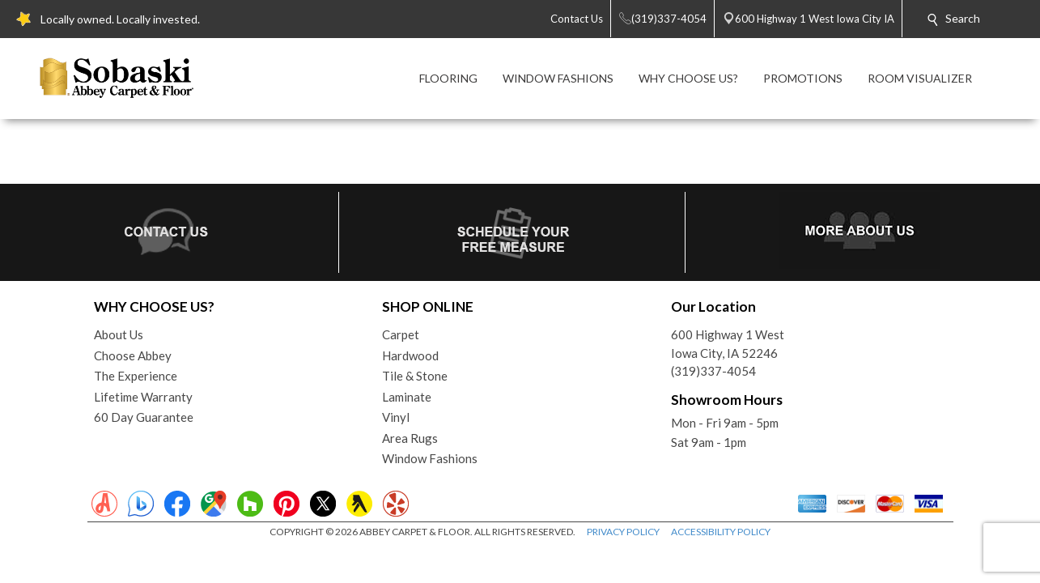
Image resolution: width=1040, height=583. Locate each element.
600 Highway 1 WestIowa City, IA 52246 (727, 343)
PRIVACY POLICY (623, 532)
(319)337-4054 (713, 371)
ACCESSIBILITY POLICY (720, 532)
